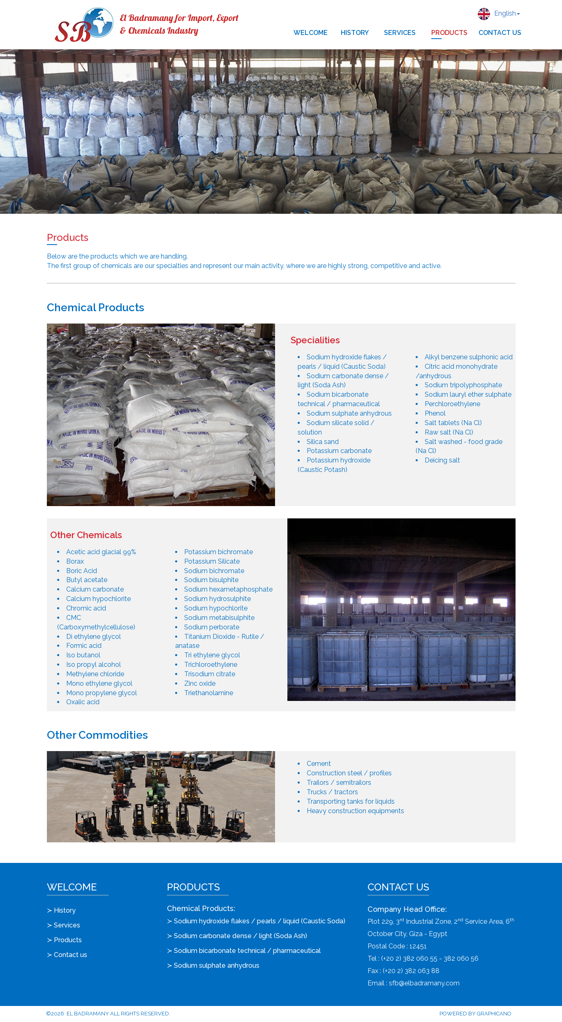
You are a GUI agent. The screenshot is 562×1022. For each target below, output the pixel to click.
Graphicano (494, 1013)
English (499, 14)
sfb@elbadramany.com (424, 983)
